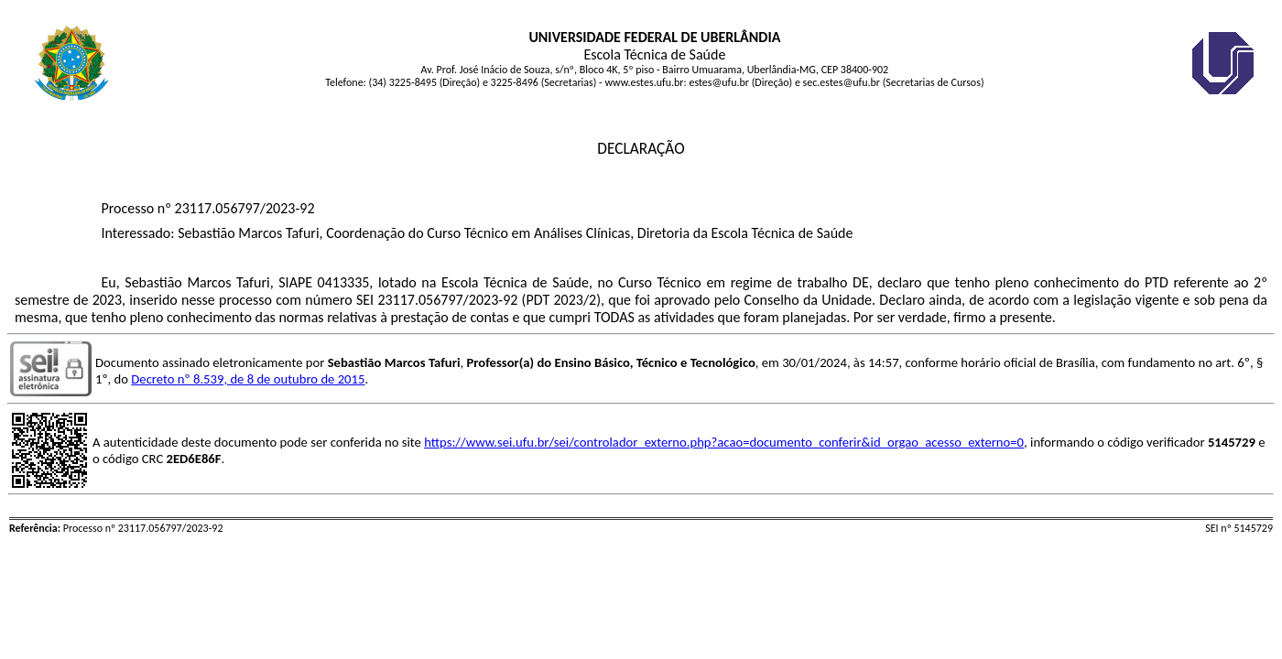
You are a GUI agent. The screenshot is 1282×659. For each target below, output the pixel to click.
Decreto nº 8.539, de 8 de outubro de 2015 (247, 379)
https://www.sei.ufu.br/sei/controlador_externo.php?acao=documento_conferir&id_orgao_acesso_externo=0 (724, 442)
